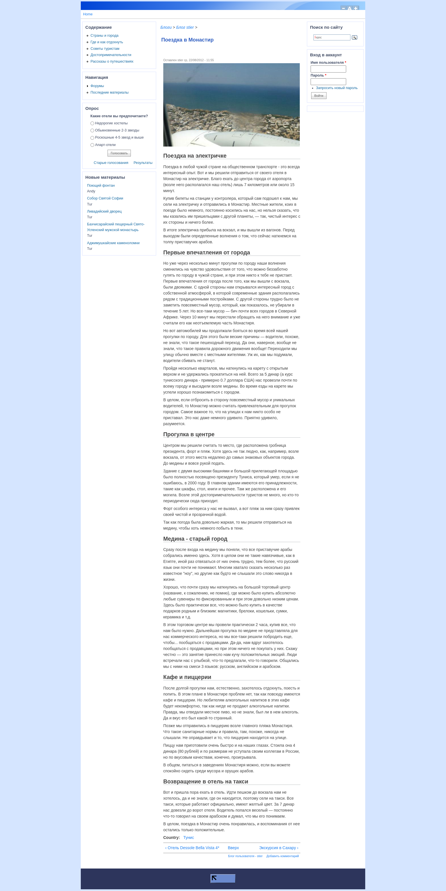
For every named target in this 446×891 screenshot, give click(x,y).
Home (88, 14)
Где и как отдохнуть (106, 42)
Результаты (143, 163)
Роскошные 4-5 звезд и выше (119, 137)
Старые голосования (111, 163)
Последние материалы (109, 92)
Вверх (230, 847)
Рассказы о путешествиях (111, 61)
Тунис (188, 837)
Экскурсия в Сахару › (278, 847)
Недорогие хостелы (111, 123)
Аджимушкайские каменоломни (113, 243)
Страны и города (104, 36)
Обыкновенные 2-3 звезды (117, 130)
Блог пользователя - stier (245, 856)
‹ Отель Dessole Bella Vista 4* (192, 847)
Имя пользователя (328, 63)
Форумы (97, 86)
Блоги (166, 27)
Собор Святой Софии (105, 198)
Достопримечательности (110, 55)
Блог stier (185, 27)
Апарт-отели (105, 145)
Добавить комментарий (283, 856)
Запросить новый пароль (337, 88)
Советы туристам (104, 49)
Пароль (318, 75)
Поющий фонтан (101, 186)
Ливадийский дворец (104, 211)
